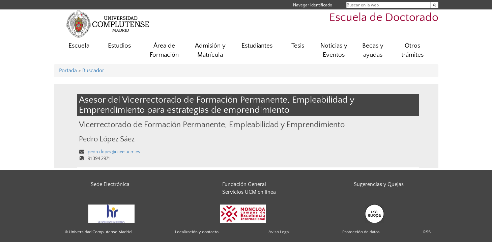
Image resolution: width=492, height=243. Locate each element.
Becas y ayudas (372, 50)
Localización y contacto (197, 232)
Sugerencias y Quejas (379, 184)
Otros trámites (412, 50)
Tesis (297, 45)
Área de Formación (164, 50)
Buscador (93, 71)
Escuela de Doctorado (383, 17)
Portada (68, 71)
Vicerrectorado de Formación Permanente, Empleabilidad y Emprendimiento (212, 124)
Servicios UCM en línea (249, 192)
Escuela (78, 45)
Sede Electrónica (110, 184)
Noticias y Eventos (333, 50)
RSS (427, 232)
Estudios (119, 45)
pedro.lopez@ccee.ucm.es (114, 152)
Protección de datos (361, 232)
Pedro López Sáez (107, 139)
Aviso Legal (279, 232)
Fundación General (244, 184)
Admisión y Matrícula (210, 50)
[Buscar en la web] (434, 5)
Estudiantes (256, 45)
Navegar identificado (312, 5)
